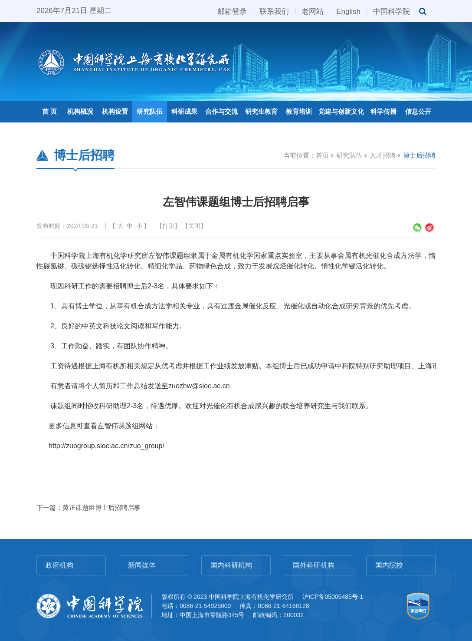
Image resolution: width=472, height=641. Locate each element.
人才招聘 (383, 155)
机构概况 (80, 111)
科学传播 (383, 111)
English (348, 11)
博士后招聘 (419, 155)
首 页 (49, 111)
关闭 (194, 225)
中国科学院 (391, 11)
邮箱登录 (232, 11)
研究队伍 (150, 111)
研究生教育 (261, 111)
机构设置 (115, 111)
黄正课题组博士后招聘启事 (101, 507)
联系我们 (274, 11)
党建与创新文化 (341, 111)
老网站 (313, 11)
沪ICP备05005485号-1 (332, 596)
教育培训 (299, 111)
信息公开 (418, 111)
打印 (168, 225)
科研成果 (184, 111)
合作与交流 (221, 111)
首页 (322, 155)
